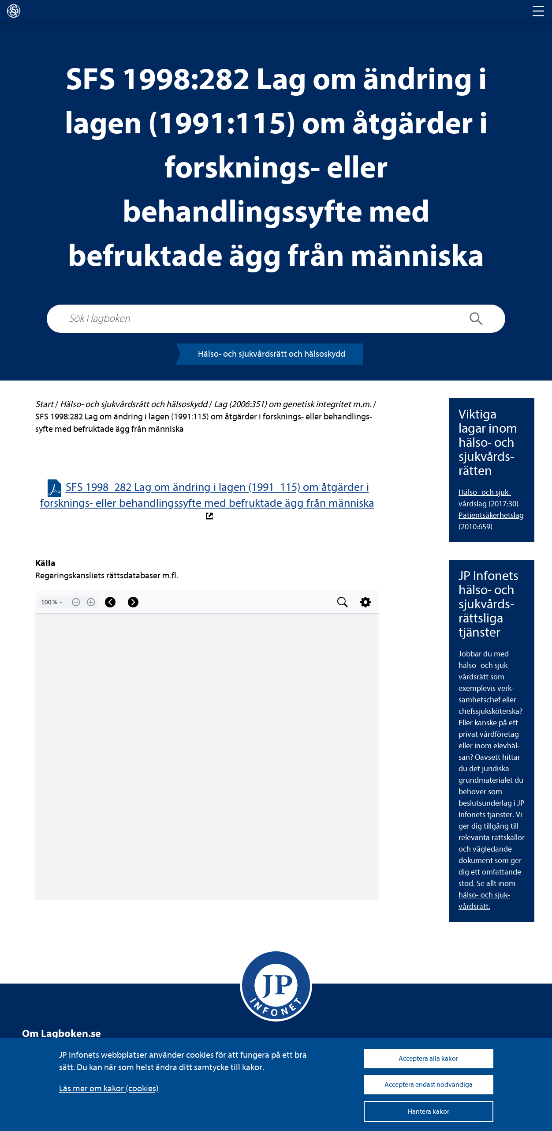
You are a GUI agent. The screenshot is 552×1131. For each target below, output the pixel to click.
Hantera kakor (428, 1112)
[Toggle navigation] (538, 11)
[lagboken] (13, 11)
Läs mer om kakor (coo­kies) (109, 1088)
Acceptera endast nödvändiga (428, 1085)
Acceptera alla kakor (428, 1059)
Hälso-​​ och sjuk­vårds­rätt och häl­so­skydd (271, 354)
